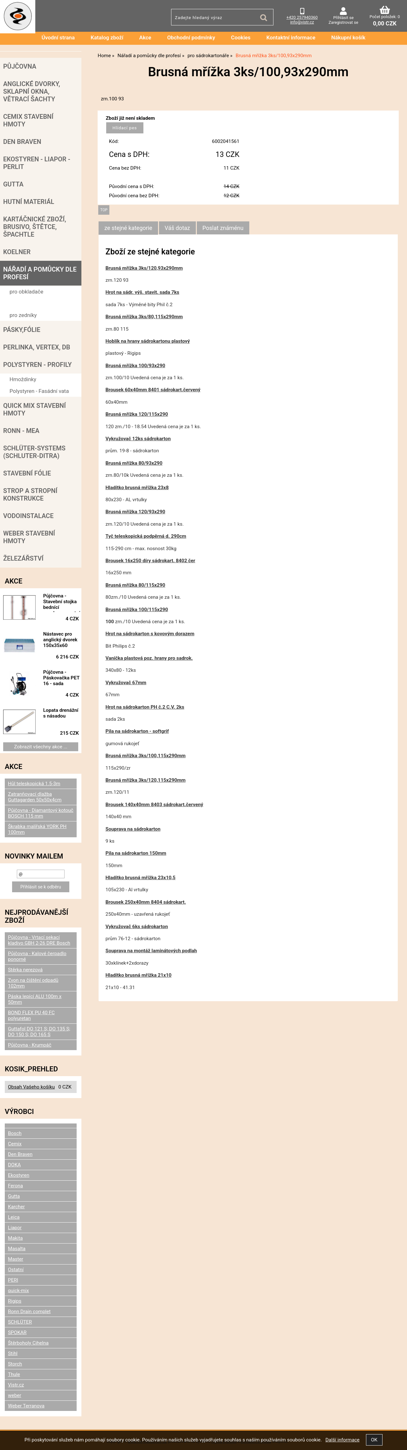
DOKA (14, 1165)
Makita (15, 1238)
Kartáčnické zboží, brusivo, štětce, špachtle (34, 226)
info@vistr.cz (302, 22)
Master (15, 1259)
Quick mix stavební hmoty (34, 409)
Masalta (16, 1248)
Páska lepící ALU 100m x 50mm (34, 999)
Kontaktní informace (290, 37)
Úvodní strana (58, 37)
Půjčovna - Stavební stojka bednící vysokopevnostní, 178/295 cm (62, 602)
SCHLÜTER (20, 1322)
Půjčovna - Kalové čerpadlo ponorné (37, 956)
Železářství (23, 558)
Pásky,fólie (21, 330)
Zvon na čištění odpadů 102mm (33, 983)
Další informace (342, 1440)
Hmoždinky (23, 379)
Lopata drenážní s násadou (61, 713)
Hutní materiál (28, 202)
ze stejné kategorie (128, 228)
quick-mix (18, 1290)
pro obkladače (26, 291)
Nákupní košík (348, 37)
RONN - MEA (21, 431)
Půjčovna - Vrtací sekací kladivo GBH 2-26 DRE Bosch (39, 940)
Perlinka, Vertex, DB (36, 347)
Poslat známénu (223, 228)
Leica (14, 1217)
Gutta (13, 184)
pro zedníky (23, 315)
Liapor (15, 1228)
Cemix (15, 1144)
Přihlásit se (343, 17)
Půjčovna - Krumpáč (29, 1045)
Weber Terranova (26, 1406)
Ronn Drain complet (29, 1311)
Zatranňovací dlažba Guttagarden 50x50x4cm (34, 797)
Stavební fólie (27, 473)
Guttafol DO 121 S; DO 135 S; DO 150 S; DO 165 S (39, 1031)
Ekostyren (18, 1175)
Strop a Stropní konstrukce (30, 494)
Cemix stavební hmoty (28, 120)
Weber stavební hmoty (29, 537)
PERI (13, 1280)
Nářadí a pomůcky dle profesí (40, 273)
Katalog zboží (107, 37)
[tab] (128, 228)
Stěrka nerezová (25, 970)
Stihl (12, 1353)
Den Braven (22, 141)
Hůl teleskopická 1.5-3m (34, 783)
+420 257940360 (302, 17)
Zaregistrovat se (343, 22)
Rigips (14, 1301)
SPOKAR (17, 1332)
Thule (14, 1374)
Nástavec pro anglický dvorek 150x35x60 (60, 639)
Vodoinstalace (28, 516)
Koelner (17, 252)
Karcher (16, 1207)
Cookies (241, 37)
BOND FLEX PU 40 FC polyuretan (31, 1015)
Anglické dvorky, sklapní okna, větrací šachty (31, 91)
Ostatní (16, 1269)
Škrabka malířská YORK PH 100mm (37, 829)
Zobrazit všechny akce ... (40, 747)
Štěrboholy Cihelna (28, 1343)
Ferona (15, 1186)
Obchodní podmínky (191, 37)
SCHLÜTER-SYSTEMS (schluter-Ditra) (34, 452)
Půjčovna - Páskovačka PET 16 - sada (61, 677)
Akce (145, 37)
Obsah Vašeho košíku (31, 1087)
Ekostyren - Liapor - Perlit (36, 163)
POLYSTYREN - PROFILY (37, 364)
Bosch (15, 1133)
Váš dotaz (177, 228)
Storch (15, 1364)
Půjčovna (19, 66)
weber (14, 1395)
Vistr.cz (16, 1385)
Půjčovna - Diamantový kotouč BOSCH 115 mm (40, 813)
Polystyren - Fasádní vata (39, 391)
